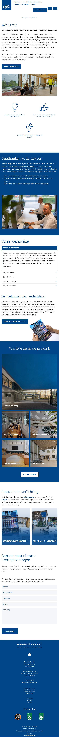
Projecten (29, 695)
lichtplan (31, 167)
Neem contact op (11, 67)
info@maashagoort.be (29, 684)
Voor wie (28, 18)
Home (23, 18)
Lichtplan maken (29, 690)
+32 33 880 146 (29, 681)
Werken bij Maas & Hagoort (32, 2)
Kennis (29, 701)
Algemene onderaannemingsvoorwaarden (29, 732)
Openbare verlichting (21, 4)
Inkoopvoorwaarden (29, 730)
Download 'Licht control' (15, 322)
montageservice (8, 170)
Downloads (17, 2)
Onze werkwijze (29, 692)
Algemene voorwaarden (29, 728)
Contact (33, 4)
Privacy (29, 734)
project (4, 501)
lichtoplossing (28, 498)
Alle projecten (29, 475)
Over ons (29, 699)
